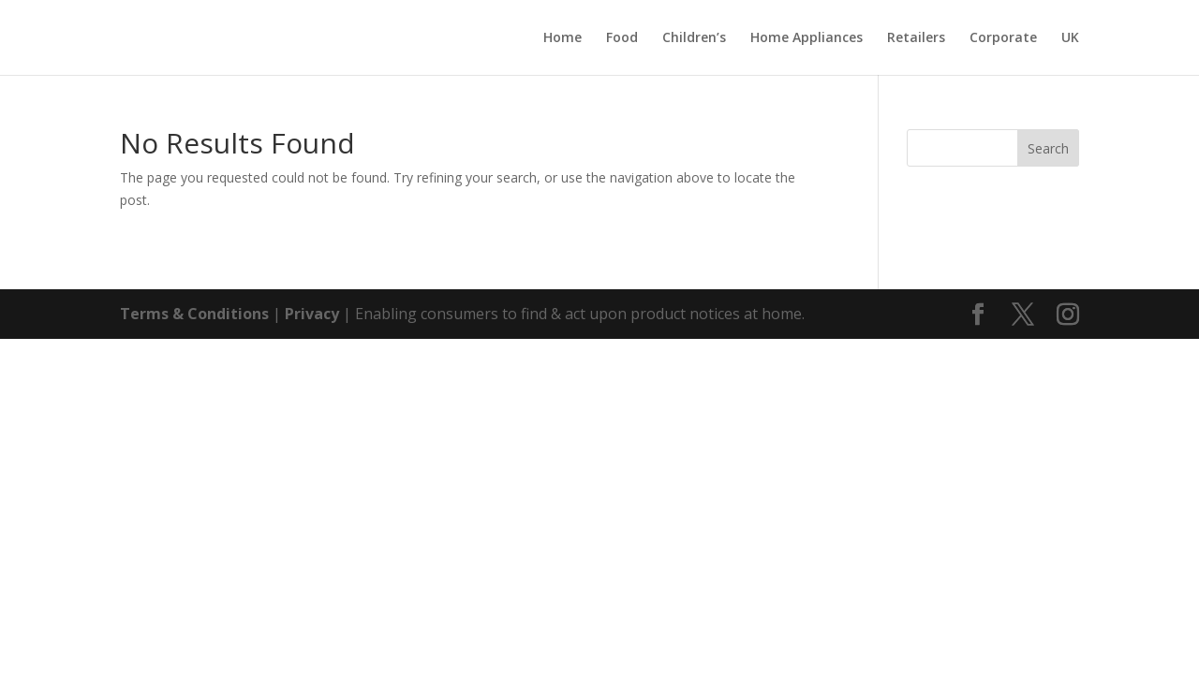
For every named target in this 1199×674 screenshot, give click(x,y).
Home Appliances (806, 38)
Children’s (694, 38)
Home (562, 38)
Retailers (916, 38)
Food (622, 38)
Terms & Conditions (194, 313)
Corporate (1003, 38)
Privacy (312, 313)
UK (1070, 38)
